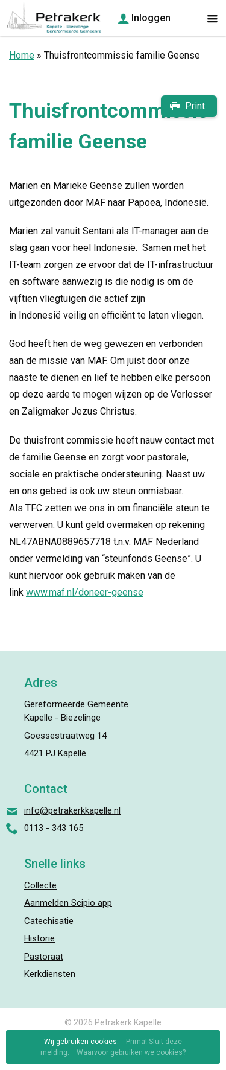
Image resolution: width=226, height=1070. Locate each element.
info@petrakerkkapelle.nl (72, 810)
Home (21, 55)
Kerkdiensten (49, 974)
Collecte (40, 885)
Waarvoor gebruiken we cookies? (131, 1052)
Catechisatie (49, 921)
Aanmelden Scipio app (68, 902)
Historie (39, 938)
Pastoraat (43, 956)
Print (195, 106)
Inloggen (151, 18)
